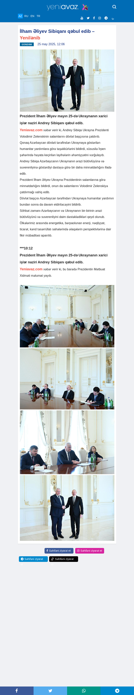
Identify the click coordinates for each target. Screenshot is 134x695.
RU (26, 16)
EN (32, 16)
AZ (20, 16)
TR (38, 16)
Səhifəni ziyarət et (58, 550)
